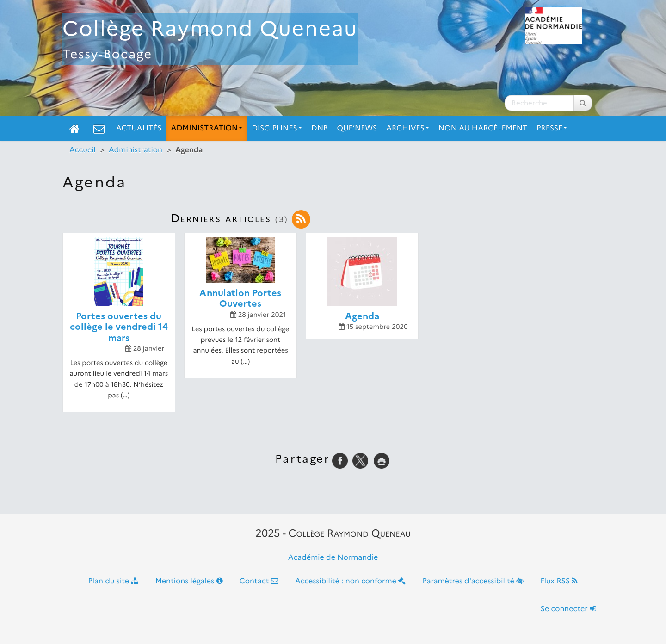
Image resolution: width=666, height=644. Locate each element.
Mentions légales (189, 581)
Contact (259, 581)
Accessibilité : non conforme (350, 581)
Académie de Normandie (333, 557)
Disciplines (277, 128)
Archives (407, 128)
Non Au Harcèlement (482, 128)
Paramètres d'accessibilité (473, 581)
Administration (207, 128)
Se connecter (568, 609)
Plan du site (113, 581)
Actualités (139, 128)
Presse (551, 128)
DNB (319, 128)
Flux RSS (559, 581)
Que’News (357, 128)
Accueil (82, 150)
